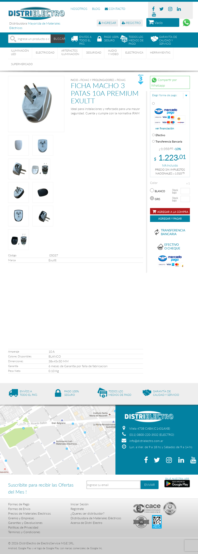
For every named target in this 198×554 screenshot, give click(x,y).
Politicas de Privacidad (23, 527)
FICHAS (121, 80)
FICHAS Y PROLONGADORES (97, 80)
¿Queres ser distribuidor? (87, 513)
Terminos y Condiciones (24, 532)
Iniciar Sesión (80, 504)
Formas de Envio (19, 509)
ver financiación (164, 128)
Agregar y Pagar (170, 218)
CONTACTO (115, 8)
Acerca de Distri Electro (86, 522)
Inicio (74, 80)
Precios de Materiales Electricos (29, 513)
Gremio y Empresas (21, 518)
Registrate (77, 509)
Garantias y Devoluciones (25, 522)
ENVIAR (149, 484)
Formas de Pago (18, 504)
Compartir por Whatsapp (164, 82)
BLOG (96, 8)
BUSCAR (59, 38)
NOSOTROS (79, 8)
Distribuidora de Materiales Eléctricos (96, 518)
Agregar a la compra (170, 211)
